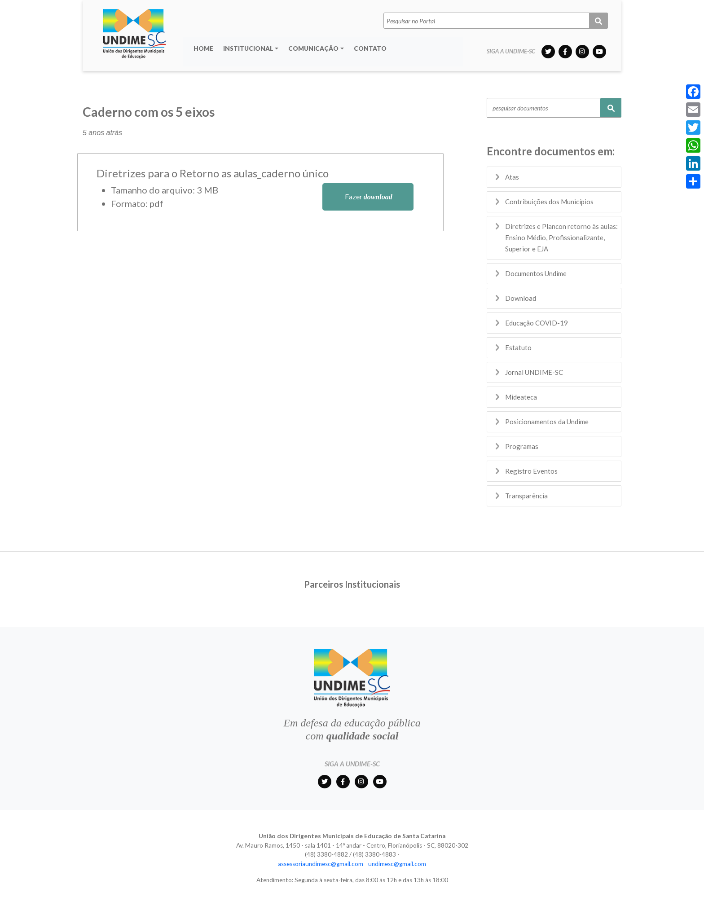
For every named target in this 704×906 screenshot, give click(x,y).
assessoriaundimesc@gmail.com (320, 863)
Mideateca (521, 397)
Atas (512, 177)
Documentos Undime (536, 273)
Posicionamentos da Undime (547, 422)
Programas (521, 446)
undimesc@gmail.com (397, 863)
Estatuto (518, 347)
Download (520, 298)
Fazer (367, 196)
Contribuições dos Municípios (549, 202)
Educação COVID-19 (536, 323)
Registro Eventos (531, 471)
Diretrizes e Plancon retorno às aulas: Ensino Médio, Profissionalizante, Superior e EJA (561, 237)
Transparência (526, 496)
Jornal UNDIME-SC (534, 372)
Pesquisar (610, 107)
